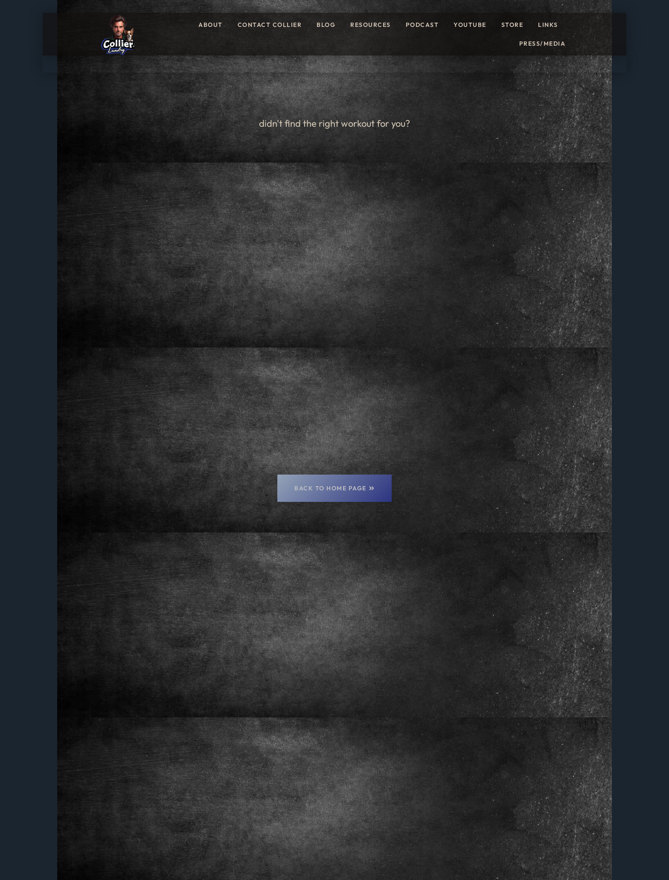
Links (548, 25)
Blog (326, 25)
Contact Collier (270, 25)
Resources (370, 25)
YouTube (470, 25)
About (210, 25)
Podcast (422, 25)
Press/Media (542, 43)
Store (512, 25)
